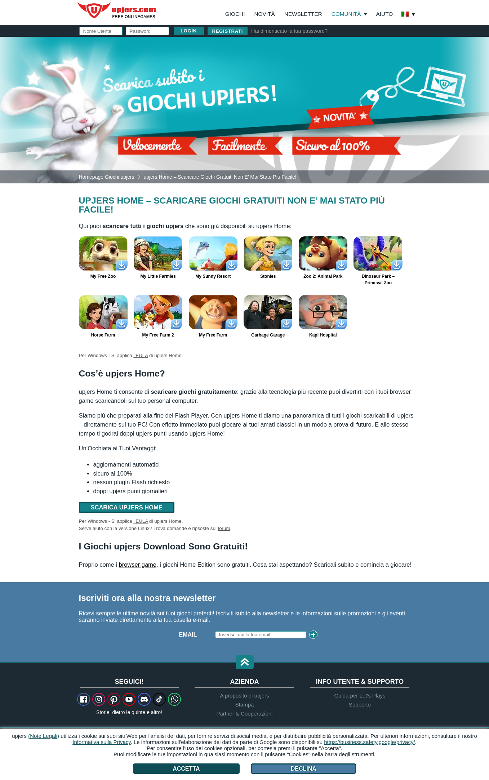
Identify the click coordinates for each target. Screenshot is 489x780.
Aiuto (384, 14)
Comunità (346, 14)
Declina (303, 769)
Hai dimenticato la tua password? (289, 31)
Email (188, 635)
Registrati (227, 31)
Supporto (360, 704)
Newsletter (303, 14)
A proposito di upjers (244, 695)
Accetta (186, 769)
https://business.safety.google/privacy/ (369, 742)
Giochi (235, 14)
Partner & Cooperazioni (245, 713)
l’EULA (140, 355)
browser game (137, 564)
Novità (264, 14)
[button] (245, 662)
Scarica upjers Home (127, 507)
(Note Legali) (43, 736)
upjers (117, 10)
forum (224, 528)
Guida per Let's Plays (359, 695)
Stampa (244, 704)
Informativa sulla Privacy (101, 742)
